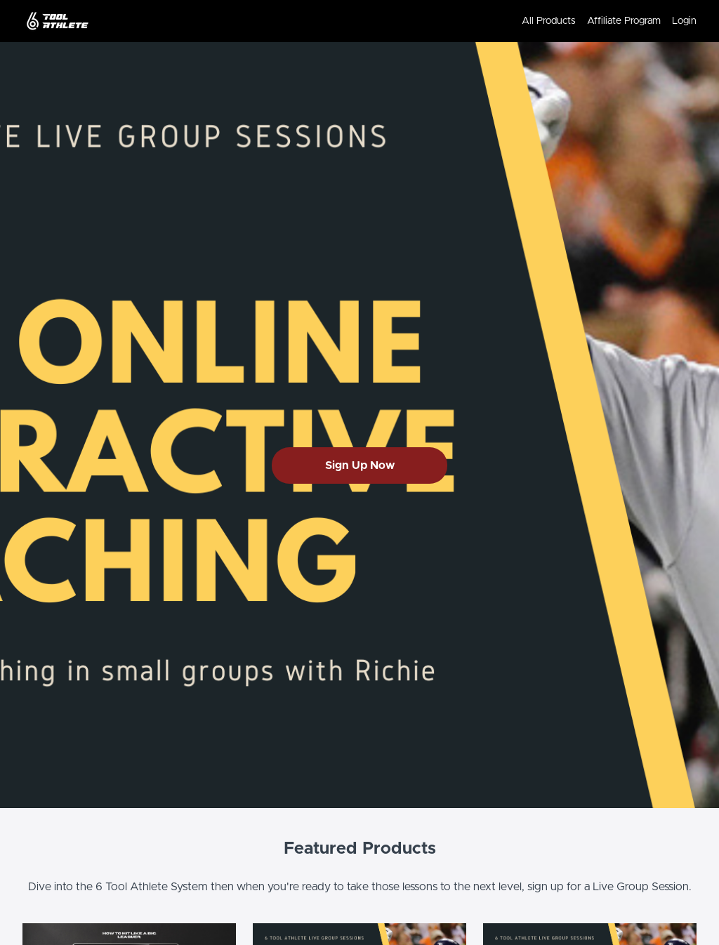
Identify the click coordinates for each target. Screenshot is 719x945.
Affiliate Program (624, 21)
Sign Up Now (360, 465)
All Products (549, 21)
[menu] (603, 21)
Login (684, 21)
